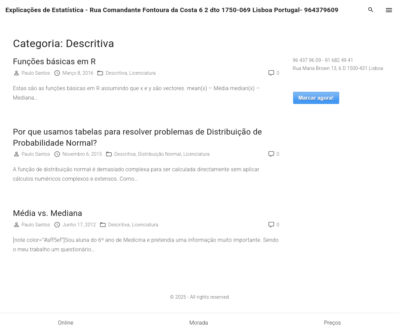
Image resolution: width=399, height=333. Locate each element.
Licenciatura (142, 73)
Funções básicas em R (54, 61)
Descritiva (116, 73)
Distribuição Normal (159, 154)
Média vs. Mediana (47, 213)
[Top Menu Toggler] (389, 10)
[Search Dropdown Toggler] (371, 10)
